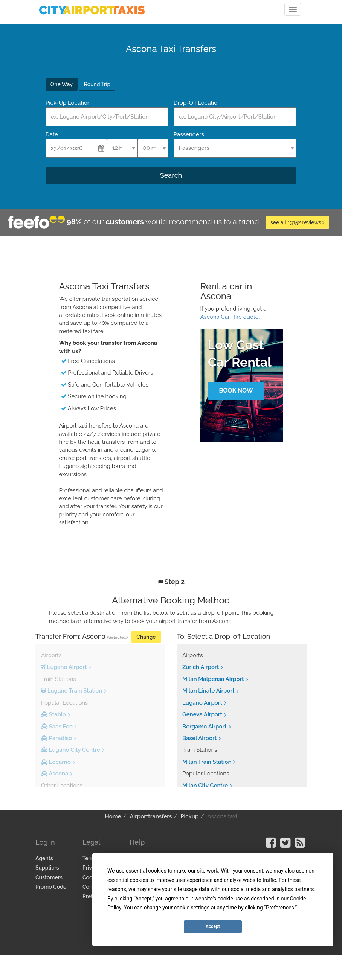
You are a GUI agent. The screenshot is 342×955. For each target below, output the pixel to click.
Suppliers (47, 868)
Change (146, 637)
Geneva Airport (202, 714)
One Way (61, 84)
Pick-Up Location (68, 102)
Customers (49, 877)
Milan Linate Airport (208, 690)
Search (171, 175)
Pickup (189, 816)
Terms (90, 858)
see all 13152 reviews (297, 222)
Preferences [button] (280, 908)
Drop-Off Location (197, 102)
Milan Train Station (206, 762)
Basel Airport (199, 738)
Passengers (189, 134)
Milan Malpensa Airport (213, 679)
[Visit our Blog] (300, 845)
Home (113, 816)
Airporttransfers (151, 816)
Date (52, 134)
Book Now (236, 390)
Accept (213, 926)
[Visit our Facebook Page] (271, 845)
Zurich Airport (200, 667)
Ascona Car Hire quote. (230, 317)
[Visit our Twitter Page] (285, 845)
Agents (44, 858)
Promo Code (50, 887)
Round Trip (97, 84)
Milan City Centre (205, 785)
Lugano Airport (202, 702)
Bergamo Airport (204, 726)
